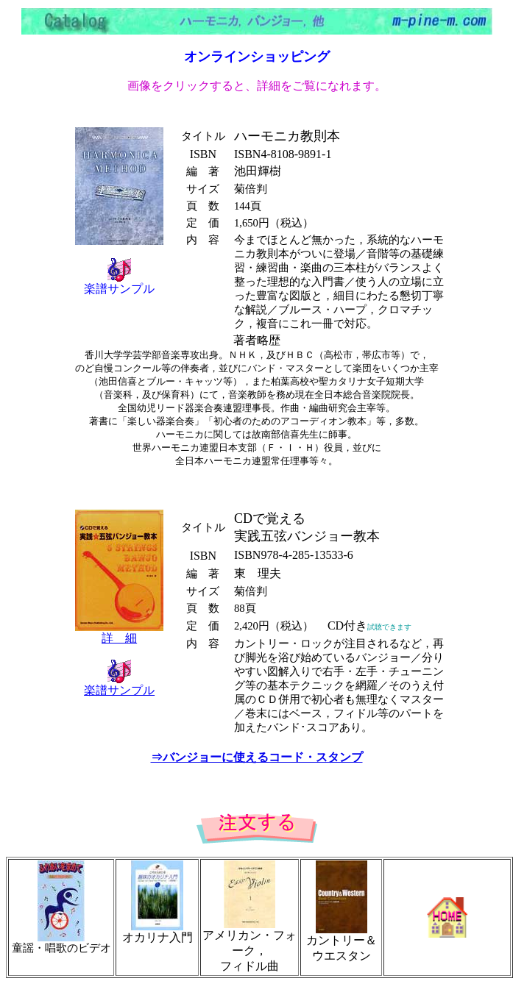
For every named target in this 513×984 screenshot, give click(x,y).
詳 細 (119, 638)
